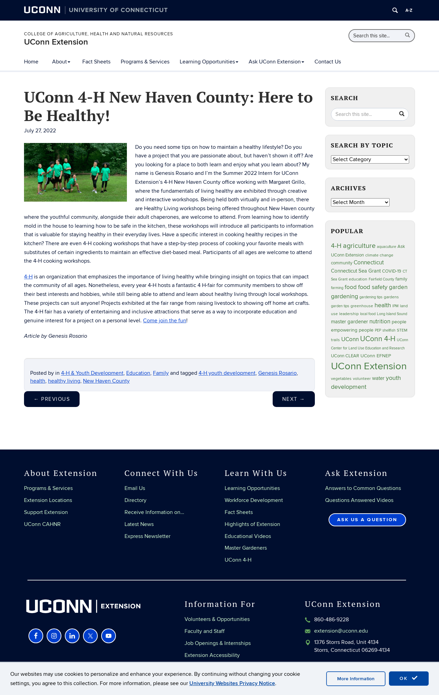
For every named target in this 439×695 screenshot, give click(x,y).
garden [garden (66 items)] (398, 287)
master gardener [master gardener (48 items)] (349, 322)
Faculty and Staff (205, 631)
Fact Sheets (96, 61)
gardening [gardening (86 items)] (344, 296)
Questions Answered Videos (359, 500)
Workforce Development (254, 500)
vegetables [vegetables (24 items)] (341, 378)
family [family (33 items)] (401, 279)
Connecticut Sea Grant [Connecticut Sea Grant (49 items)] (356, 271)
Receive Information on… (154, 512)
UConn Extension (56, 42)
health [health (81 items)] (383, 305)
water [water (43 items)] (378, 378)
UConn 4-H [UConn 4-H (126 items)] (377, 339)
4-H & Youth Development (92, 373)
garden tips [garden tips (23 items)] (340, 306)
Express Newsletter (147, 536)
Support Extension (46, 512)
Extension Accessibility (212, 655)
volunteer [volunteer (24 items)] (362, 378)
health (37, 381)
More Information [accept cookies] (356, 679)
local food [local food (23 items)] (368, 314)
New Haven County (106, 381)
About (61, 61)
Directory (135, 500)
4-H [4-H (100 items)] (336, 246)
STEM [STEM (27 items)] (402, 330)
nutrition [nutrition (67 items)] (379, 321)
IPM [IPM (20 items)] (395, 306)
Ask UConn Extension (276, 61)
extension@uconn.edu (341, 630)
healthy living (64, 381)
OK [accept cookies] (409, 678)
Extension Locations (48, 500)
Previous (52, 399)
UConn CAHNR (42, 524)
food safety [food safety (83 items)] (373, 287)
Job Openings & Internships (218, 643)
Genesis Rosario (277, 373)
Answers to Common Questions (363, 488)
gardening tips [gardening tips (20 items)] (370, 297)
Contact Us (328, 61)
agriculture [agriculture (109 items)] (359, 246)
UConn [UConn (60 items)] (350, 339)
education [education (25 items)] (358, 279)
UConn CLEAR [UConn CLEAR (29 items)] (345, 356)
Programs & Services (145, 61)
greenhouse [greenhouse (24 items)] (362, 305)
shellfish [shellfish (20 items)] (388, 330)
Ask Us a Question (367, 520)
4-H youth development (227, 373)
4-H (28, 276)
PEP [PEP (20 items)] (378, 330)
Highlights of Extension (252, 524)
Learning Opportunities (209, 61)
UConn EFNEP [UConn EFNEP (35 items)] (375, 356)
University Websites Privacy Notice (232, 683)
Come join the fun (164, 320)
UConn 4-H (238, 559)
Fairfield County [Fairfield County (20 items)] (381, 279)
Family (161, 373)
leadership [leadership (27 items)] (349, 313)
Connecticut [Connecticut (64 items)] (369, 262)
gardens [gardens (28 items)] (391, 297)
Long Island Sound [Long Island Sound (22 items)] (392, 314)
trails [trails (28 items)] (335, 340)
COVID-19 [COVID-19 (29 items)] (391, 271)
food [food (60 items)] (351, 287)
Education (138, 373)
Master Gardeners (246, 547)
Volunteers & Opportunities (217, 619)
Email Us (134, 488)
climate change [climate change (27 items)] (379, 255)
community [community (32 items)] (341, 263)
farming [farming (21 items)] (337, 288)
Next (293, 399)
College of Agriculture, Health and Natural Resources (98, 34)
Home (31, 61)
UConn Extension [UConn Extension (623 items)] (369, 366)
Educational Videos (248, 536)
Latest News (139, 524)
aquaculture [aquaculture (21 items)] (386, 246)
